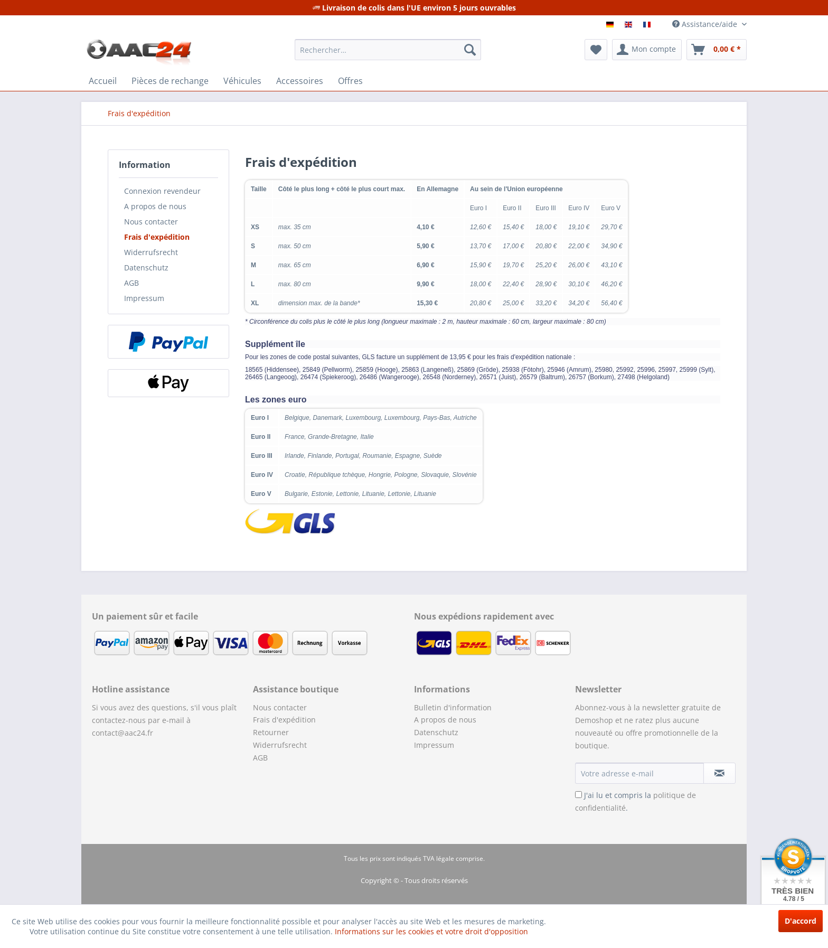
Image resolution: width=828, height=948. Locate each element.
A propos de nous (155, 206)
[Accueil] (102, 81)
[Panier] (716, 49)
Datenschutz (146, 267)
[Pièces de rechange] (170, 81)
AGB (131, 283)
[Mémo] (596, 49)
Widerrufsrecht (151, 252)
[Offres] (350, 81)
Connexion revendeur (162, 191)
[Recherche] (470, 49)
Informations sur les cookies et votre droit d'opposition (431, 931)
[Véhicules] (242, 81)
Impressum (144, 298)
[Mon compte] (647, 49)
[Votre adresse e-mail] (639, 773)
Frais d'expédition (157, 237)
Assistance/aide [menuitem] (705, 24)
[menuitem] (388, 49)
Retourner (271, 732)
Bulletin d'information (453, 707)
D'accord (800, 921)
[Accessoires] (300, 81)
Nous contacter (151, 222)
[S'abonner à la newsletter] (719, 773)
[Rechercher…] (388, 49)
